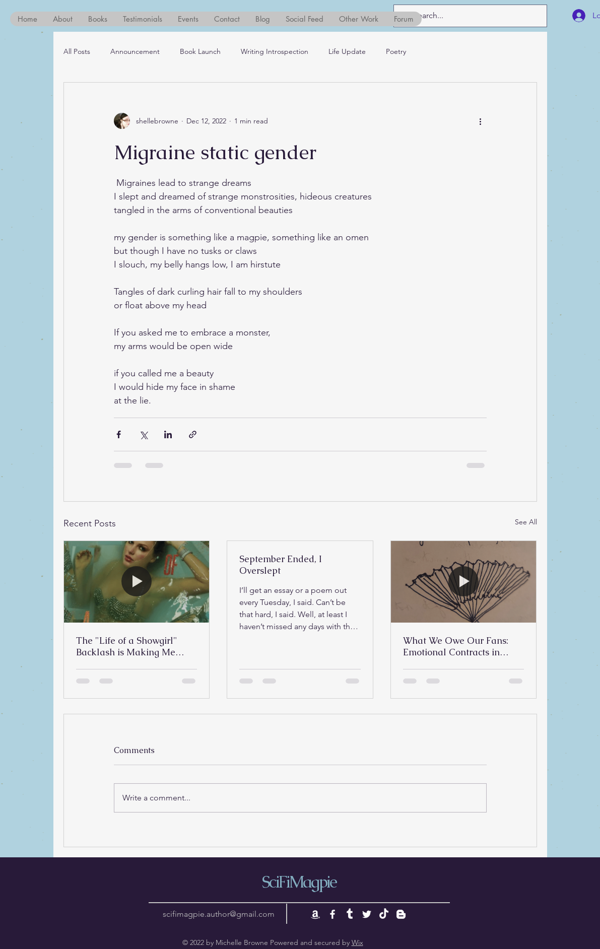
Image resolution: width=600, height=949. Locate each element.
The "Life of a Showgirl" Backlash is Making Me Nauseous (126, 646)
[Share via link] (192, 434)
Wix (357, 942)
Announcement (135, 51)
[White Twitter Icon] (367, 914)
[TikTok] (384, 914)
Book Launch (200, 51)
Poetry (396, 51)
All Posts (76, 51)
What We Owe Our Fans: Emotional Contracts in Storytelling (455, 646)
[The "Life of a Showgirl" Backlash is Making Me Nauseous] (137, 582)
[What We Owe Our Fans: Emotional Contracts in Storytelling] (464, 582)
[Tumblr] (350, 914)
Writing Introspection (274, 51)
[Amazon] (315, 914)
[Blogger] (401, 914)
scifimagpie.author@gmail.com (219, 914)
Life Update (347, 51)
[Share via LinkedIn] (168, 434)
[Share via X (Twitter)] (143, 434)
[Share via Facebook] (118, 434)
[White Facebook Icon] (332, 914)
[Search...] (469, 16)
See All (526, 521)
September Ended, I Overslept (280, 564)
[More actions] (481, 121)
